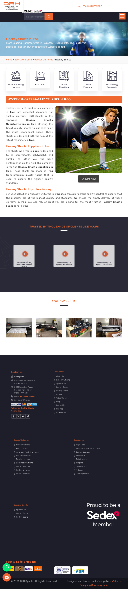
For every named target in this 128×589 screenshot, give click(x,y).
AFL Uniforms (28, 456)
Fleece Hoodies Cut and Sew (90, 456)
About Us (67, 386)
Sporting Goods (28, 517)
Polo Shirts (87, 459)
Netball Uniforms (28, 467)
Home (9, 59)
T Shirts (87, 465)
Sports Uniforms (23, 59)
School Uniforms (68, 387)
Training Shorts (88, 467)
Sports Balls (68, 389)
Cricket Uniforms (28, 464)
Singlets (87, 462)
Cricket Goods (28, 521)
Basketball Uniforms (29, 462)
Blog (66, 397)
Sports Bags (88, 464)
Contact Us (67, 398)
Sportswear (87, 452)
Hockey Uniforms (44, 59)
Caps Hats (87, 454)
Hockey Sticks (68, 392)
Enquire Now (89, 178)
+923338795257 (25, 395)
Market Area (67, 401)
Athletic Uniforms (28, 459)
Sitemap (67, 400)
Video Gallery (68, 395)
